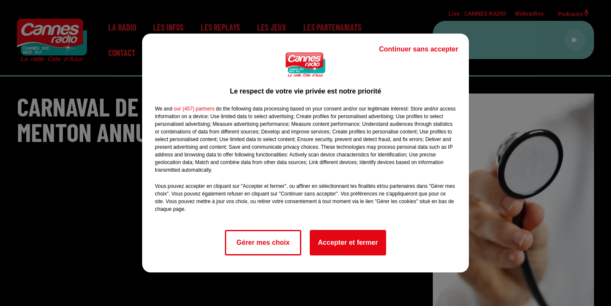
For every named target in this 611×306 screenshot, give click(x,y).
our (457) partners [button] (194, 109)
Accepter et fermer (348, 242)
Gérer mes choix (262, 242)
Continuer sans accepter (418, 49)
